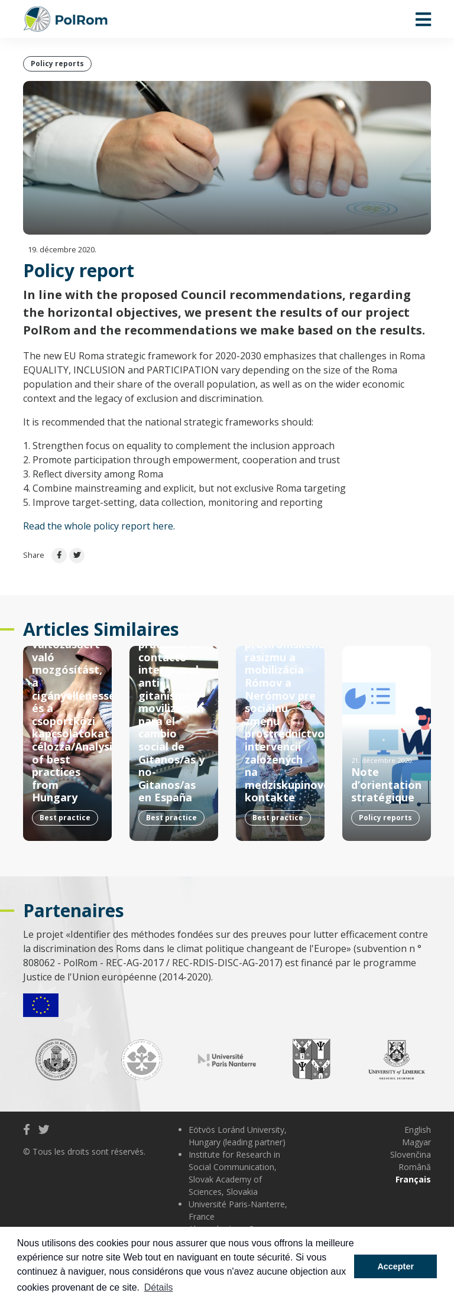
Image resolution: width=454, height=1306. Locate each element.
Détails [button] (158, 1287)
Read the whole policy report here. (99, 525)
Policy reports (57, 64)
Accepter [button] (395, 1266)
